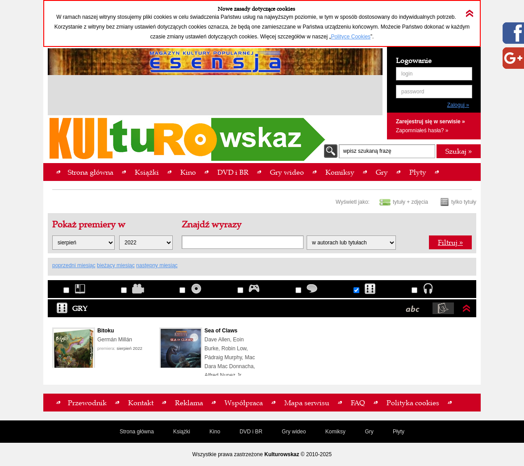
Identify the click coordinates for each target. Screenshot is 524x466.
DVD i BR (251, 431)
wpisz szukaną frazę (367, 151)
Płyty (398, 431)
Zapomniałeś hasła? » (422, 130)
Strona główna (137, 431)
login (406, 74)
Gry (72, 308)
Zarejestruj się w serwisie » (430, 121)
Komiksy (335, 431)
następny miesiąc (157, 265)
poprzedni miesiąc (74, 265)
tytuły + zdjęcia (410, 202)
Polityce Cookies (350, 37)
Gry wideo (294, 431)
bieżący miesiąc (116, 265)
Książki (181, 431)
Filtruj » (450, 242)
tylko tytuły (463, 202)
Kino (214, 431)
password (412, 91)
